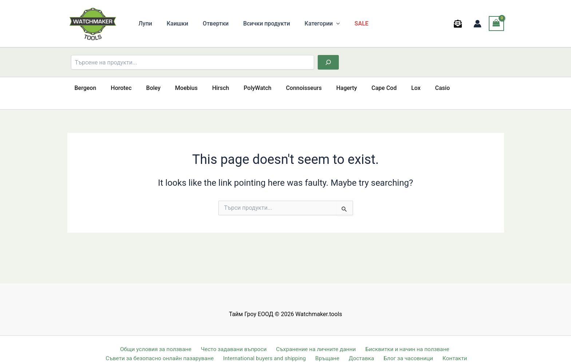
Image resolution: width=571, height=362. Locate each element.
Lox (388, 87)
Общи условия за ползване (156, 338)
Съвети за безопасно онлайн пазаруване (165, 348)
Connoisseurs (285, 87)
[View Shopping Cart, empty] (496, 23)
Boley (146, 87)
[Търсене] (328, 62)
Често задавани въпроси (233, 338)
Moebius (176, 87)
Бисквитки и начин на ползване (405, 338)
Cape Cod (359, 87)
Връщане (331, 348)
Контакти (452, 348)
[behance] (458, 24)
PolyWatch (241, 87)
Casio (412, 87)
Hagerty (324, 87)
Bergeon (84, 87)
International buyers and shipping (270, 348)
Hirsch (207, 87)
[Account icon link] (477, 24)
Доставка (363, 348)
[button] (323, 23)
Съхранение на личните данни (314, 338)
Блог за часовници (407, 348)
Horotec (116, 87)
